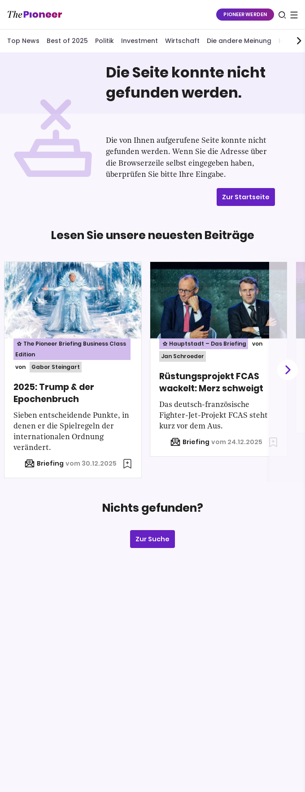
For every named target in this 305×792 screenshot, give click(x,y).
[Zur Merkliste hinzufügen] (127, 464)
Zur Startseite (246, 197)
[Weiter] (287, 370)
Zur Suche (152, 539)
